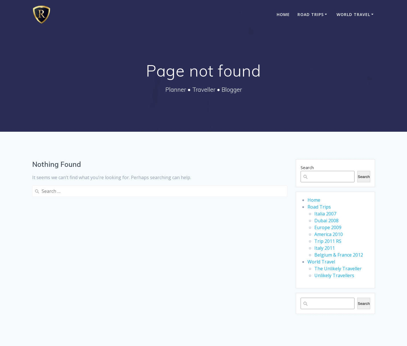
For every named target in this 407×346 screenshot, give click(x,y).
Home (283, 14)
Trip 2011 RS (327, 241)
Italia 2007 (325, 214)
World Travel (353, 14)
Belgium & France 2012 (338, 255)
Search (307, 167)
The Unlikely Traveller (338, 268)
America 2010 (328, 234)
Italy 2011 (324, 248)
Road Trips (310, 14)
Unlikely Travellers (334, 275)
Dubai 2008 (326, 220)
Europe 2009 (327, 227)
